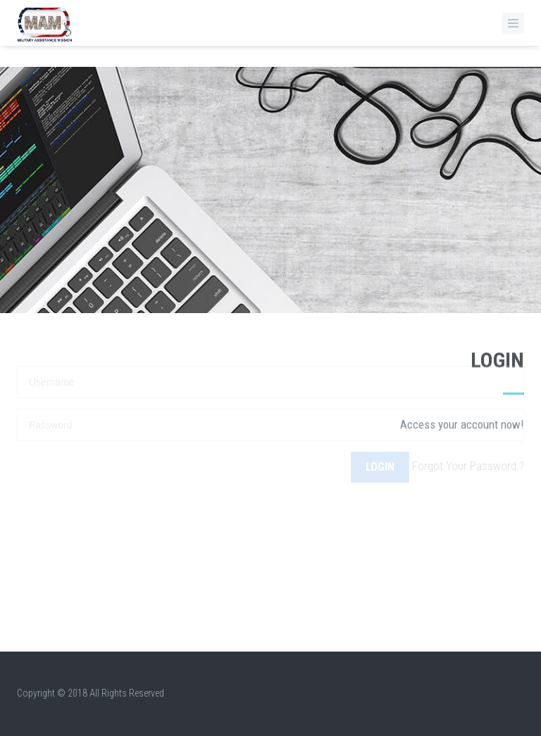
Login (380, 453)
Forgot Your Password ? (468, 453)
